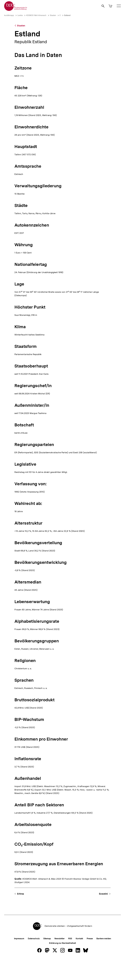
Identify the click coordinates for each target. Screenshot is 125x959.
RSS (70, 938)
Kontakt (79, 938)
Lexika (20, 15)
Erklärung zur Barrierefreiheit (62, 943)
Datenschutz (34, 938)
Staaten (53, 15)
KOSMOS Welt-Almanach (36, 15)
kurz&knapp (9, 15)
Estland (67, 15)
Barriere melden (103, 938)
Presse (90, 938)
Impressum (19, 938)
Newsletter (59, 938)
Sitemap (47, 938)
